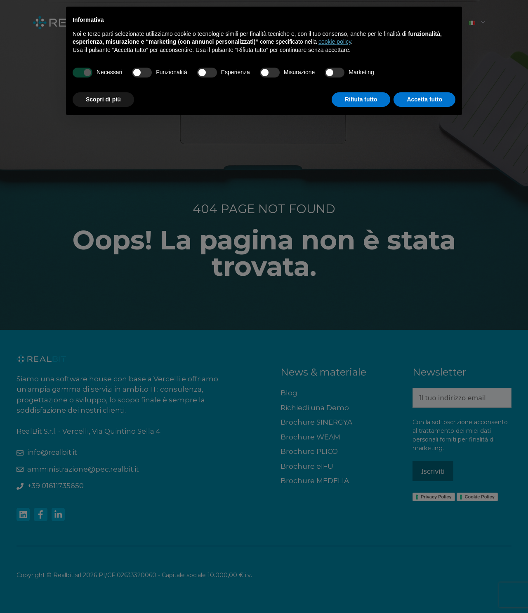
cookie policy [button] (334, 41)
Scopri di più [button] (103, 99)
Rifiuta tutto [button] (361, 99)
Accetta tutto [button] (424, 99)
